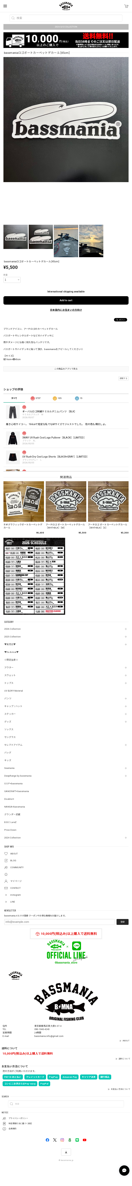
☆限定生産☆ (11, 660)
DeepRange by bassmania (18, 776)
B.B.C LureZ (10, 822)
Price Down (10, 830)
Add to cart (66, 300)
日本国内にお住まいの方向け (66, 310)
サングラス (10, 737)
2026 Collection (12, 629)
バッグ (7, 752)
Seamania (9, 768)
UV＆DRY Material (13, 690)
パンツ (7, 698)
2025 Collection (12, 636)
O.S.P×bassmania (13, 783)
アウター (8, 667)
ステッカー (10, 714)
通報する (123, 378)
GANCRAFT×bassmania (16, 791)
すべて (14, 398)
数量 (5, 275)
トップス (8, 683)
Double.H (9, 799)
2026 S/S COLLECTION (66, 27)
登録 (122, 922)
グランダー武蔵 (12, 814)
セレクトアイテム (13, 745)
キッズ (7, 760)
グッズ (7, 721)
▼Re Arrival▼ (11, 652)
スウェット (10, 675)
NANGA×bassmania (14, 806)
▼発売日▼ (10, 644)
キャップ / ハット (13, 706)
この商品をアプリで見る (66, 369)
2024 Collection (12, 837)
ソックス (8, 729)
